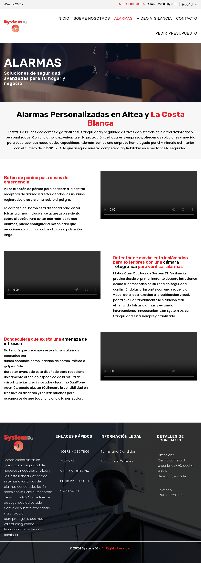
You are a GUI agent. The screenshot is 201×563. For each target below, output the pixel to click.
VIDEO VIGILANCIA (154, 18)
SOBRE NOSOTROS (92, 18)
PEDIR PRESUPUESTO (176, 33)
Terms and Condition (118, 452)
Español (187, 4)
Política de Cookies (116, 462)
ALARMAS (123, 18)
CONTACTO (186, 18)
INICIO (63, 18)
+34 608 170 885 (133, 4)
